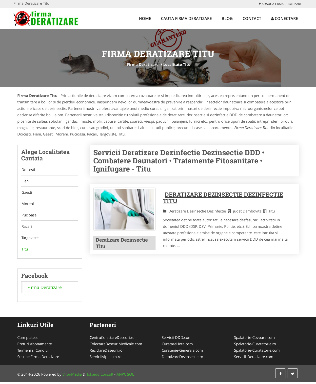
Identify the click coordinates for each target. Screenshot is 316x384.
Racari (26, 227)
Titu (24, 251)
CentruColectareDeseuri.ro (112, 339)
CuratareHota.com (177, 345)
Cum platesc (27, 339)
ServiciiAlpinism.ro (105, 358)
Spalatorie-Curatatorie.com (257, 352)
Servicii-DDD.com (177, 339)
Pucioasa (28, 216)
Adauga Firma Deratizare (280, 4)
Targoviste (29, 239)
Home (145, 18)
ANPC (121, 376)
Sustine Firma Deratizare (38, 358)
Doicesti (28, 169)
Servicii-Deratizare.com (253, 358)
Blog (227, 18)
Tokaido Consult (99, 376)
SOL (130, 376)
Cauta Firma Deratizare (186, 18)
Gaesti (26, 193)
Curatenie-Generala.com (182, 352)
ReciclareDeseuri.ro (106, 352)
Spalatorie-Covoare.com (254, 339)
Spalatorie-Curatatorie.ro (255, 345)
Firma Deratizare (142, 64)
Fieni (25, 181)
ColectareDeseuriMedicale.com (116, 345)
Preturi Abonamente (34, 345)
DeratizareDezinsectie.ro (182, 358)
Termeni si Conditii (33, 352)
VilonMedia (72, 376)
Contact (252, 18)
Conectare (284, 18)
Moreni (27, 204)
